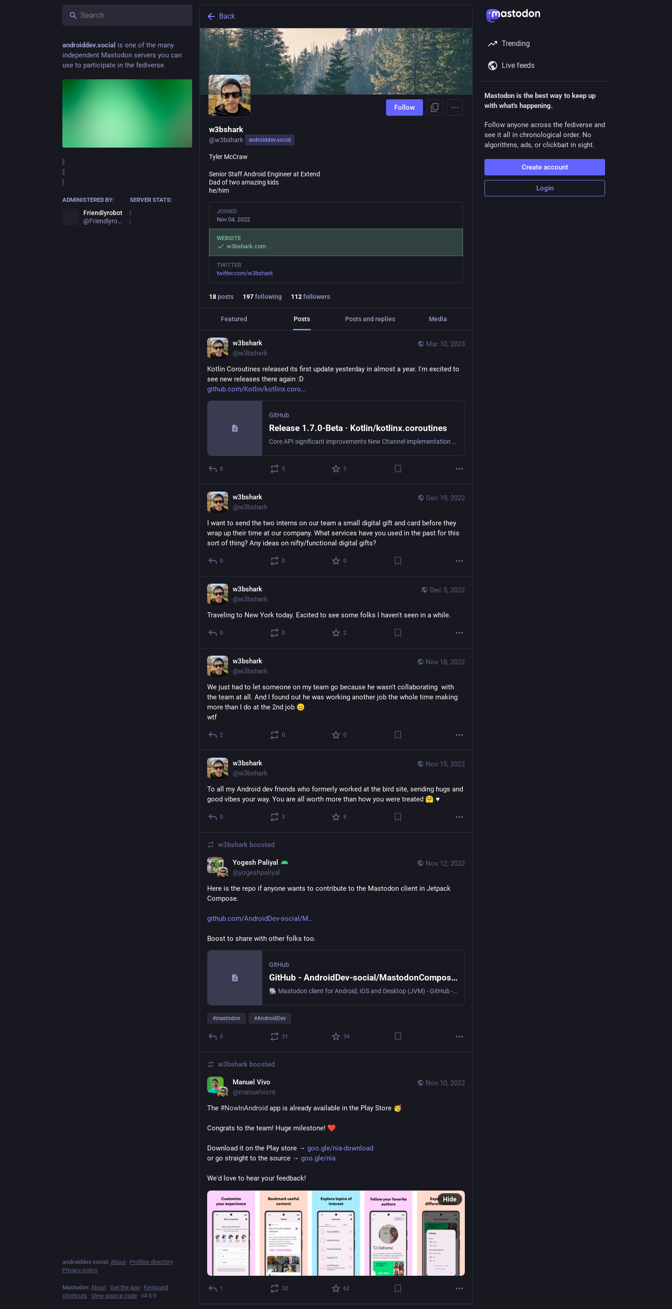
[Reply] (216, 468)
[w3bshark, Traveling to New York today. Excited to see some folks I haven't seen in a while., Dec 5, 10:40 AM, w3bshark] (336, 612)
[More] (459, 468)
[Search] (127, 15)
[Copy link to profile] (435, 107)
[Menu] (455, 107)
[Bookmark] (397, 468)
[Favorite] (339, 468)
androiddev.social (270, 140)
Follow (404, 107)
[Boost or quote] (278, 468)
